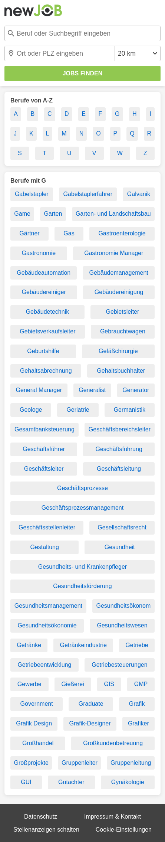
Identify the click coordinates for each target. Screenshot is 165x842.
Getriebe (136, 645)
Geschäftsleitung (119, 469)
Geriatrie (77, 410)
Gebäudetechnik (47, 312)
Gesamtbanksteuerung (44, 429)
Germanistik (129, 410)
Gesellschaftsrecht (122, 527)
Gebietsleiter (122, 312)
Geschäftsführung (118, 449)
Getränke (29, 645)
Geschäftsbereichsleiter (120, 429)
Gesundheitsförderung (82, 586)
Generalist (92, 390)
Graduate (91, 704)
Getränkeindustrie (83, 645)
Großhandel (38, 743)
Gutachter (71, 782)
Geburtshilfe (43, 351)
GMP (141, 684)
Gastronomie (39, 253)
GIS (109, 684)
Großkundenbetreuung (113, 743)
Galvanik (138, 194)
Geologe (31, 410)
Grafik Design (34, 723)
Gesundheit (120, 547)
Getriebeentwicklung (44, 665)
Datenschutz (40, 816)
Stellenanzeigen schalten (46, 829)
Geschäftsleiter (44, 469)
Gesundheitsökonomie (46, 625)
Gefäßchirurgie (118, 351)
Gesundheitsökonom (123, 606)
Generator (135, 390)
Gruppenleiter (80, 763)
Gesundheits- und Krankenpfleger (82, 567)
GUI (26, 782)
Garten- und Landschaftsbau (113, 213)
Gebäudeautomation (43, 273)
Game (22, 213)
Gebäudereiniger (44, 292)
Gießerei (72, 684)
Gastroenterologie (121, 233)
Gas (68, 233)
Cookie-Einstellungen (124, 829)
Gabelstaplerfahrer (87, 194)
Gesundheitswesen (122, 625)
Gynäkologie (127, 782)
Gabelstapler (32, 194)
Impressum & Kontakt (112, 816)
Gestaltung (44, 547)
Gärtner (29, 233)
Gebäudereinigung (119, 292)
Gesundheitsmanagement (48, 606)
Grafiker (138, 723)
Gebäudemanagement (118, 273)
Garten (53, 213)
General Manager (39, 390)
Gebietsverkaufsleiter (47, 331)
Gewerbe (29, 684)
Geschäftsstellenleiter (47, 527)
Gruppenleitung (130, 763)
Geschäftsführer (44, 449)
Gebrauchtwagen (122, 331)
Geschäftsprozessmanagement (82, 508)
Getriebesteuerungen (119, 665)
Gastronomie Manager (113, 253)
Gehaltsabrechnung (46, 371)
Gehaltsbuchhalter (121, 371)
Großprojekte (31, 763)
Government (36, 704)
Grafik (137, 704)
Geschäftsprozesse (82, 488)
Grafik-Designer (89, 723)
